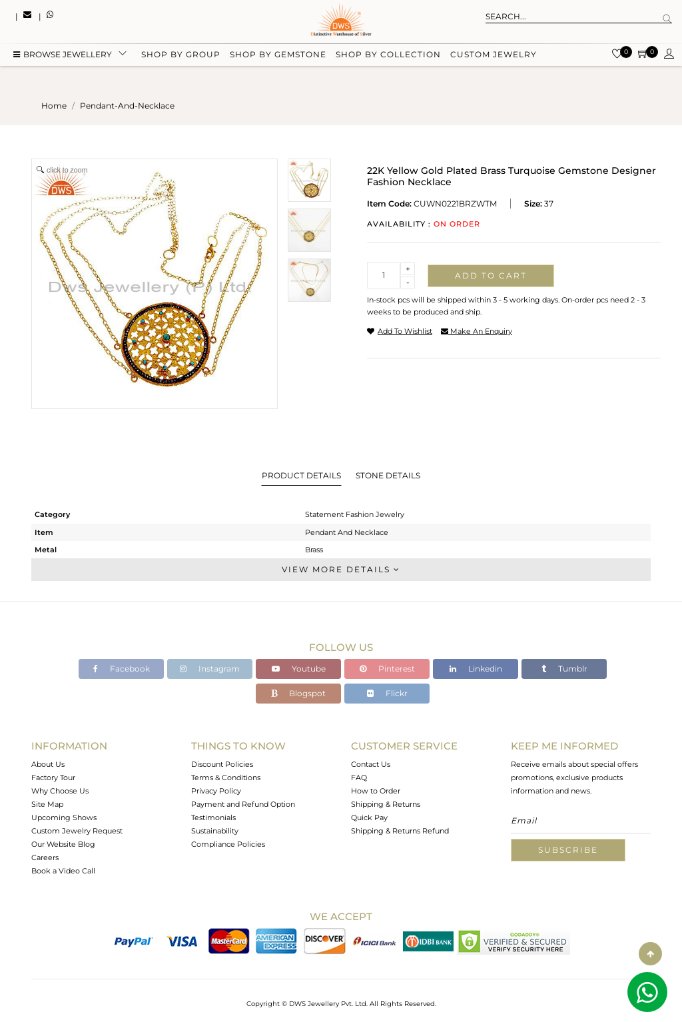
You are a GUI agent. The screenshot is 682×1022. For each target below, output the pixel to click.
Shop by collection (388, 55)
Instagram (210, 669)
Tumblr (564, 669)
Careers (45, 857)
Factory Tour (53, 777)
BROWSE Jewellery (62, 55)
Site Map (47, 804)
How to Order (375, 790)
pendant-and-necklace (127, 106)
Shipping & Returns (385, 804)
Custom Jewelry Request (77, 830)
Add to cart (491, 275)
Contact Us (370, 764)
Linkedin (476, 669)
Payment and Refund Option (243, 804)
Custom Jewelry (493, 55)
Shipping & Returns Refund (400, 830)
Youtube (299, 669)
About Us (48, 764)
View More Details (341, 569)
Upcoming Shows (64, 817)
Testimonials (213, 817)
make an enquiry (476, 331)
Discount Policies (222, 764)
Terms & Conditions (225, 777)
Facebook (121, 669)
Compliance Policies (228, 844)
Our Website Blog (63, 844)
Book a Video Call (63, 870)
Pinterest (387, 669)
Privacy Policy (216, 790)
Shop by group (180, 55)
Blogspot (298, 693)
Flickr (387, 693)
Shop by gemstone (278, 55)
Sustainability (214, 830)
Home (54, 106)
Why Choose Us (60, 790)
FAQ (359, 777)
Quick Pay (369, 817)
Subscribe (568, 850)
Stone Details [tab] (388, 475)
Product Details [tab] (301, 475)
